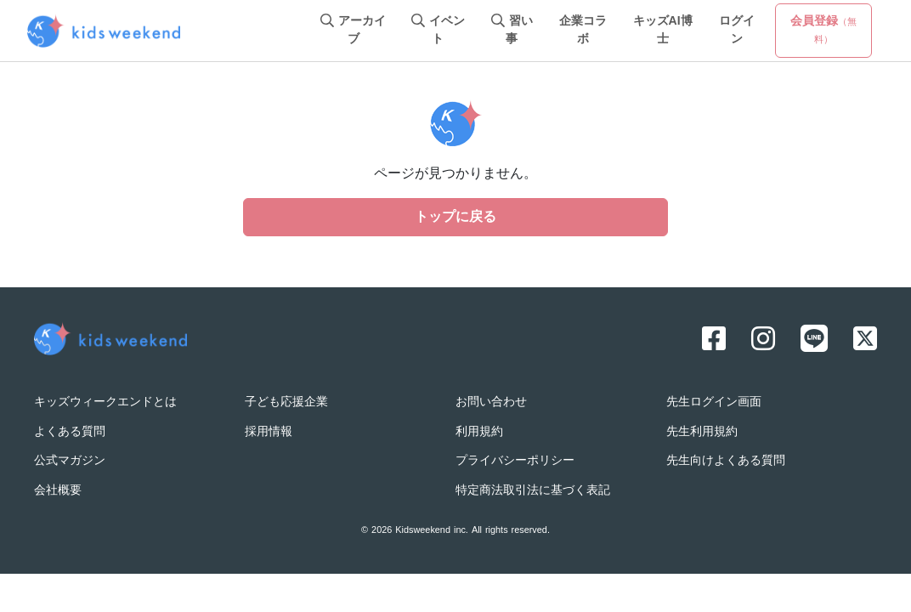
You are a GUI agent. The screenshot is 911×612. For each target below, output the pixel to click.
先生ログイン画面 (713, 402)
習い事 (512, 30)
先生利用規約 (702, 432)
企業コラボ (583, 30)
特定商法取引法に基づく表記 (533, 491)
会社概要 (58, 491)
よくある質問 (69, 432)
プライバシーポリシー (515, 461)
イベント (438, 30)
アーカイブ (353, 30)
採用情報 (268, 432)
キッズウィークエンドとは (105, 402)
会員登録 (823, 30)
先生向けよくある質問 (725, 461)
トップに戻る (455, 218)
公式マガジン (69, 461)
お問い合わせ (491, 402)
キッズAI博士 (663, 30)
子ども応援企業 (286, 402)
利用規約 (479, 432)
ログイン (737, 30)
